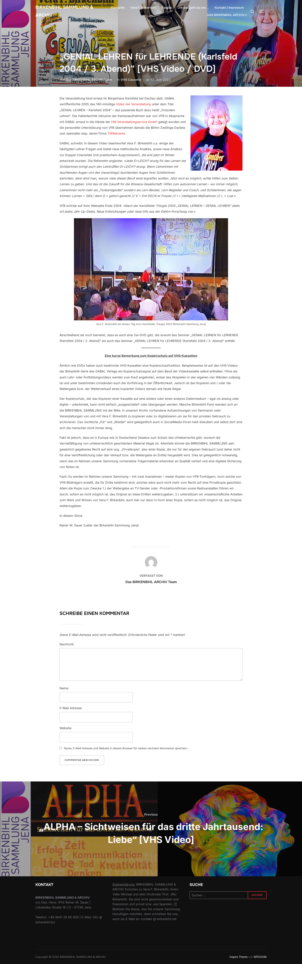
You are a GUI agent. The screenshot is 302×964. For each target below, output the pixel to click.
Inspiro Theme (238, 956)
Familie (167, 9)
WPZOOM (260, 956)
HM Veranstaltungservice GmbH (134, 122)
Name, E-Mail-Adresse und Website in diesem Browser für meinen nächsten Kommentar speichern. (126, 748)
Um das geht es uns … (193, 9)
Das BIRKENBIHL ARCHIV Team (89, 80)
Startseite (118, 9)
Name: (64, 688)
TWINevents (116, 133)
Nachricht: (67, 644)
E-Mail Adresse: (71, 708)
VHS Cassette (131, 80)
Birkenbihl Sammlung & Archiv (68, 12)
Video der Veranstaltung (133, 104)
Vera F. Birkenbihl (143, 9)
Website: (66, 728)
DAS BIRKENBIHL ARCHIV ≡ (227, 16)
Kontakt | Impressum (229, 9)
